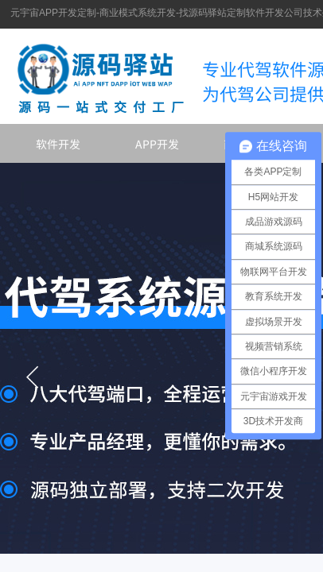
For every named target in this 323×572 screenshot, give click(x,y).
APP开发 (157, 144)
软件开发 (58, 144)
